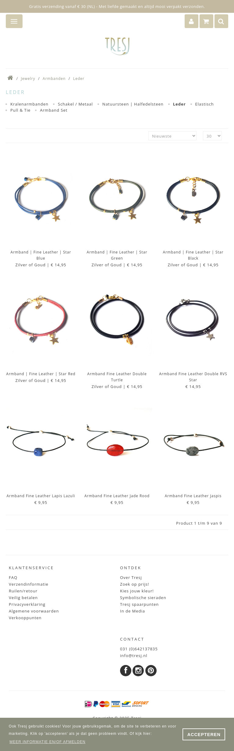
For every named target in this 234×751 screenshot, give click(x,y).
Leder (78, 78)
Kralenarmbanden (29, 104)
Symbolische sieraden (143, 597)
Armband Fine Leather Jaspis (193, 495)
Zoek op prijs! (134, 584)
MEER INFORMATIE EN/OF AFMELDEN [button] (47, 742)
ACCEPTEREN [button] (204, 734)
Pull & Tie (20, 110)
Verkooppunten (25, 617)
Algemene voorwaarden (34, 611)
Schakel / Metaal (75, 104)
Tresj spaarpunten (139, 604)
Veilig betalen (23, 597)
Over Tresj (131, 577)
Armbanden (54, 78)
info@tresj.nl (133, 655)
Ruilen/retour (23, 591)
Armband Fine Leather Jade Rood (117, 495)
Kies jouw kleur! (137, 591)
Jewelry (28, 78)
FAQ (13, 577)
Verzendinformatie (28, 584)
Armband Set (53, 110)
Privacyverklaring (27, 604)
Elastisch (204, 104)
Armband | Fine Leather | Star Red (40, 373)
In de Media (132, 611)
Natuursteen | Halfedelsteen (133, 104)
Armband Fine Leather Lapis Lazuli (40, 495)
